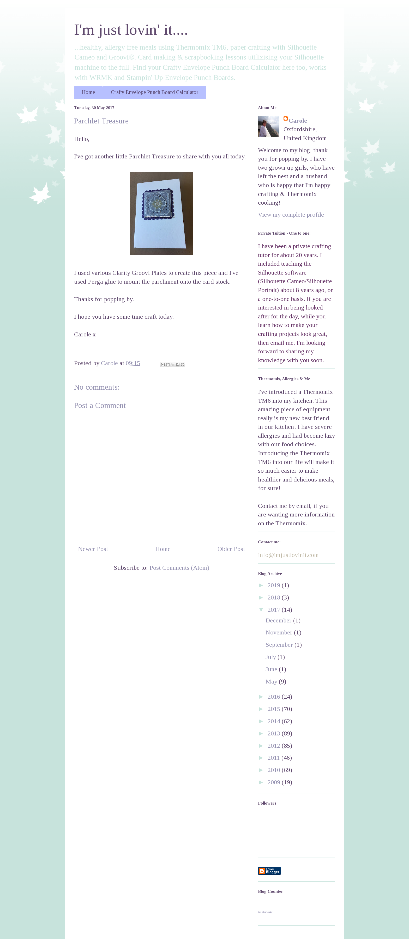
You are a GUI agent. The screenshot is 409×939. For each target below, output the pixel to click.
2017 (275, 609)
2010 (275, 769)
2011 (274, 757)
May (272, 681)
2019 (275, 585)
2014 (275, 721)
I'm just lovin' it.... (131, 29)
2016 (275, 696)
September (280, 644)
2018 (275, 597)
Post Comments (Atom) (179, 567)
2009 (275, 782)
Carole (298, 120)
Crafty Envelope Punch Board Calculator (155, 92)
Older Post (231, 548)
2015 (275, 708)
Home (88, 92)
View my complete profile (291, 214)
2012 (275, 745)
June (272, 669)
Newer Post (93, 548)
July (272, 656)
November (280, 632)
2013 (275, 733)
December (279, 620)
